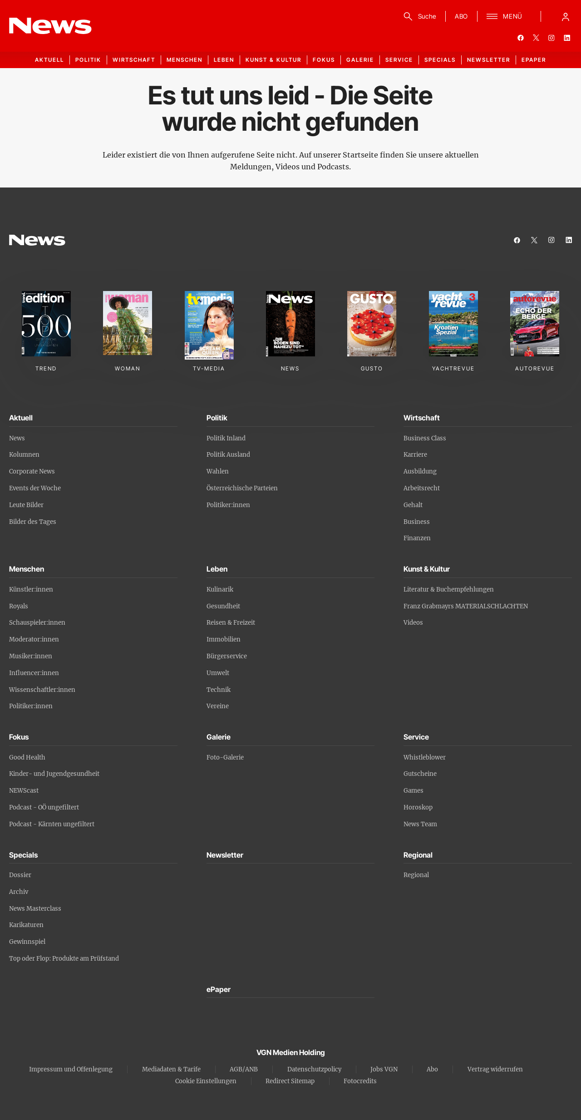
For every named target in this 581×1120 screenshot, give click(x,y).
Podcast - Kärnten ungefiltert (51, 824)
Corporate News (32, 471)
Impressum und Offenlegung (71, 1069)
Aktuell (49, 59)
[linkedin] (567, 38)
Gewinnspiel (27, 942)
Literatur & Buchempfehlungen (449, 589)
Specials (440, 59)
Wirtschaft (134, 59)
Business (417, 522)
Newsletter (488, 59)
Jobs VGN (384, 1069)
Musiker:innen (30, 656)
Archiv (18, 892)
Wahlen (218, 471)
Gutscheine (420, 774)
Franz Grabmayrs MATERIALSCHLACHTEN (466, 606)
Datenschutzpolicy (314, 1069)
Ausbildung (420, 471)
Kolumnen (24, 455)
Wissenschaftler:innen (42, 690)
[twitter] (536, 38)
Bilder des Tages (32, 522)
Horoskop (418, 807)
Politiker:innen (228, 505)
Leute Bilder (26, 505)
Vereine (218, 706)
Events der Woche (35, 488)
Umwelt (218, 673)
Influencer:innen (34, 673)
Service (399, 59)
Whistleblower (425, 757)
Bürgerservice (227, 656)
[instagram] (551, 38)
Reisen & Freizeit (231, 623)
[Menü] (504, 16)
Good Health (27, 757)
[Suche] (418, 16)
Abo (432, 1069)
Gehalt (413, 505)
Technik (219, 690)
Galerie (360, 59)
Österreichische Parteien (242, 488)
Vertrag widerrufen (495, 1069)
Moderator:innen (34, 639)
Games (413, 790)
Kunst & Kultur (273, 59)
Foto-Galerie (225, 757)
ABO (461, 16)
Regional (416, 875)
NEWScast (24, 790)
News (17, 438)
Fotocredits (360, 1081)
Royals (18, 606)
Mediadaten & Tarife (171, 1069)
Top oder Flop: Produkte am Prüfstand (64, 958)
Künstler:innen (31, 589)
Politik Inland (226, 438)
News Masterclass (35, 909)
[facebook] (520, 38)
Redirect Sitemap (290, 1081)
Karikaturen (26, 925)
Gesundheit (223, 606)
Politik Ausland (228, 455)
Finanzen (417, 538)
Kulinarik (220, 589)
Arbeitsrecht (422, 488)
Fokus (324, 59)
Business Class (425, 438)
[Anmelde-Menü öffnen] (565, 16)
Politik (88, 59)
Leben (224, 59)
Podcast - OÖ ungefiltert (44, 807)
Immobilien (224, 639)
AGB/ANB (244, 1069)
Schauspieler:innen (37, 623)
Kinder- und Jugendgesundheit (54, 774)
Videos (413, 623)
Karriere (415, 455)
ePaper (534, 59)
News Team (420, 824)
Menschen (184, 59)
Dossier (20, 875)
